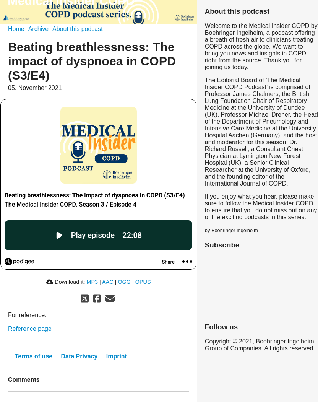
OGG (124, 282)
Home (16, 29)
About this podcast (77, 29)
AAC (108, 282)
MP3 (92, 282)
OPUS (143, 282)
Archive (38, 29)
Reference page (30, 329)
